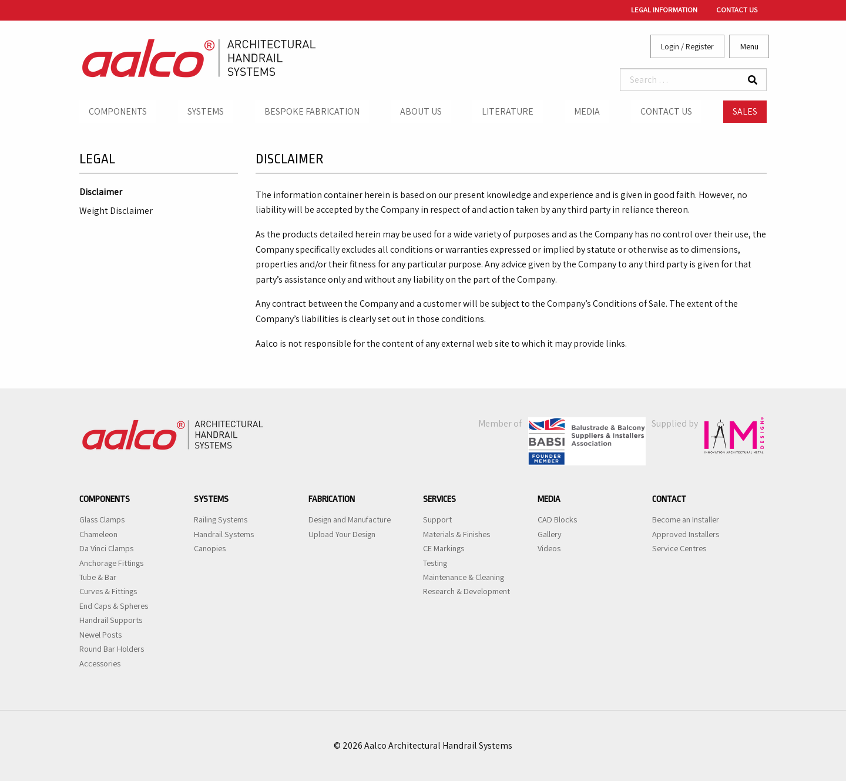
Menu (749, 46)
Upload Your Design (341, 534)
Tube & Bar (97, 577)
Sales (745, 111)
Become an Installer (685, 519)
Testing (435, 563)
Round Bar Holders (111, 648)
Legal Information (664, 10)
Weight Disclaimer (116, 211)
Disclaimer (100, 192)
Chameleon (98, 534)
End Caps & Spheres (113, 606)
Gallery (550, 534)
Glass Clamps (102, 519)
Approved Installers (685, 534)
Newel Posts (100, 634)
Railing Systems (220, 519)
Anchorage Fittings (111, 563)
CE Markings (443, 548)
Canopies (210, 548)
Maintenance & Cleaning (463, 577)
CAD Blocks (557, 519)
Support (437, 519)
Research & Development (466, 591)
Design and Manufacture (349, 519)
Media (587, 111)
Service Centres (679, 548)
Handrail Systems (224, 534)
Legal (97, 159)
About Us (421, 111)
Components (118, 111)
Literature (507, 111)
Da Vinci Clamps (106, 548)
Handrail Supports (110, 620)
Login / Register (687, 46)
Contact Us (736, 10)
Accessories (99, 663)
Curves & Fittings (108, 591)
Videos (549, 548)
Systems (205, 111)
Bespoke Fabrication (312, 111)
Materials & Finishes (456, 534)
